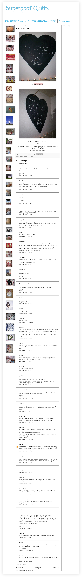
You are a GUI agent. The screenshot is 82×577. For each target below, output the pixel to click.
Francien (21, 242)
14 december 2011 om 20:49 (26, 422)
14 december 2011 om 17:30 (25, 227)
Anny (20, 555)
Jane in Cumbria (23, 390)
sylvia (20, 376)
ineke (20, 445)
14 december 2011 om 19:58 (26, 385)
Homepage (38, 568)
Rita (20, 309)
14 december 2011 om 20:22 (26, 399)
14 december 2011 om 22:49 (26, 505)
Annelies (21, 356)
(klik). (38, 84)
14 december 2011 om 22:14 (25, 483)
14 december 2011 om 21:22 (25, 452)
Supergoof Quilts (27, 8)
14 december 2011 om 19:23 (25, 304)
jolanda (20, 427)
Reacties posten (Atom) (29, 570)
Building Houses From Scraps (26, 156)
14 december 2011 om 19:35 (25, 351)
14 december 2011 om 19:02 (26, 293)
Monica (20, 533)
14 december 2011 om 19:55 (25, 371)
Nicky (20, 343)
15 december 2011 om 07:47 (26, 528)
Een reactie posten (22, 564)
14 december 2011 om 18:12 (25, 252)
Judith (20, 404)
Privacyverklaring (64, 21)
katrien (20, 468)
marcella (21, 457)
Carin (20, 209)
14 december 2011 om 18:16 (25, 265)
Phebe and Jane (23, 284)
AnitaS (20, 366)
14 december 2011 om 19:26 (26, 313)
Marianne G (22, 164)
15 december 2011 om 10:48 (26, 550)
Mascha (21, 298)
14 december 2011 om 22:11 (25, 472)
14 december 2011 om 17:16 (25, 204)
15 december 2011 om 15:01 (25, 561)
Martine (21, 257)
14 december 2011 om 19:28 (26, 322)
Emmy (20, 318)
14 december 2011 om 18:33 (26, 279)
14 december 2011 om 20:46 (26, 411)
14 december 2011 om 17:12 (25, 190)
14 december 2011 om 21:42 (25, 463)
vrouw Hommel (23, 499)
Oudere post (56, 568)
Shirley (20, 477)
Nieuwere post (19, 568)
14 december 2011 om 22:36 (26, 494)
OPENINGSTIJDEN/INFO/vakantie (15, 21)
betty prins (21, 488)
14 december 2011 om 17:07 (25, 176)
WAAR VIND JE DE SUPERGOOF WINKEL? (42, 21)
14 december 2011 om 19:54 (25, 361)
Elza (20, 543)
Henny (20, 220)
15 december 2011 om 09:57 (26, 538)
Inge (20, 195)
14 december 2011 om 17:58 (25, 237)
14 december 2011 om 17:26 (25, 215)
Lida (20, 181)
